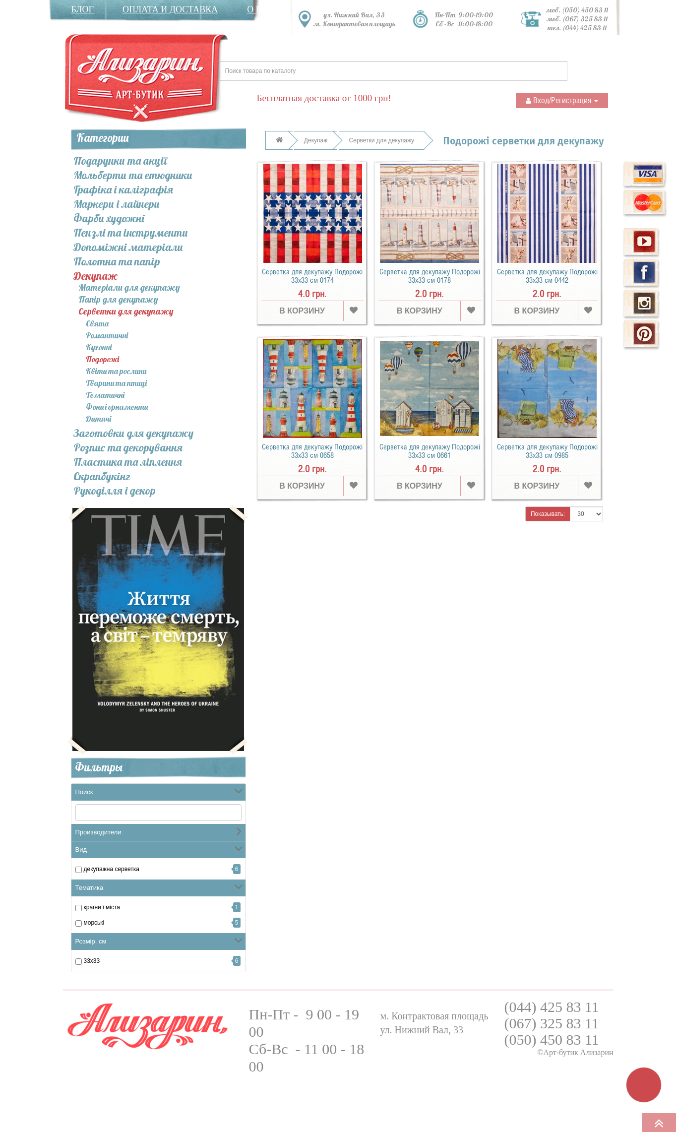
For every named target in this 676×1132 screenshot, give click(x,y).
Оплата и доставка (170, 9)
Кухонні (99, 347)
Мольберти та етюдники (132, 175)
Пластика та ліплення (127, 462)
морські (94, 922)
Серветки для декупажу (126, 312)
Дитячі (98, 419)
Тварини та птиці (116, 383)
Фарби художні (108, 218)
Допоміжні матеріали (128, 247)
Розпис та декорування (128, 447)
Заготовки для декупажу (133, 433)
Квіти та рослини (116, 371)
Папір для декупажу (118, 300)
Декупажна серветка (111, 869)
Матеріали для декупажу (129, 288)
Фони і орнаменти (117, 407)
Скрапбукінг (101, 476)
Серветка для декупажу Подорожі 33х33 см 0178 (429, 276)
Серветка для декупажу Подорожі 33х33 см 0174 (312, 276)
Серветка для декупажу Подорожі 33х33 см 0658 (312, 451)
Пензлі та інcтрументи (130, 233)
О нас (260, 9)
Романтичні (107, 335)
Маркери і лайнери (116, 204)
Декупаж (95, 276)
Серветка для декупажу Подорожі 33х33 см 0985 (547, 451)
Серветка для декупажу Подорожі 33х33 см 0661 (429, 451)
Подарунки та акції (120, 161)
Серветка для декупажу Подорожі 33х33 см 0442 (547, 276)
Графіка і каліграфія (123, 189)
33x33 (92, 960)
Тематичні (105, 395)
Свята (97, 323)
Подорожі (102, 359)
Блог (82, 9)
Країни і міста (102, 907)
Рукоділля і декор (114, 491)
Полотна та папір (116, 261)
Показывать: (548, 513)
